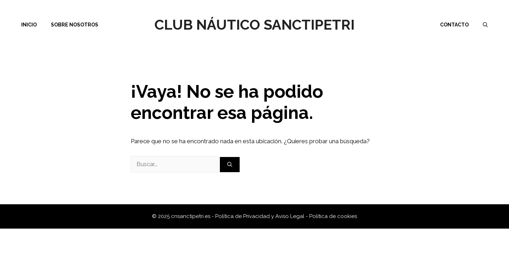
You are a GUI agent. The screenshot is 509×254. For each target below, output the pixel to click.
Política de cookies (333, 216)
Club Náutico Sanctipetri (254, 24)
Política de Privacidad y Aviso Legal (260, 216)
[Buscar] (230, 164)
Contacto (454, 25)
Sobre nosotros (74, 25)
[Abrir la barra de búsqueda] (485, 24)
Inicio (29, 25)
